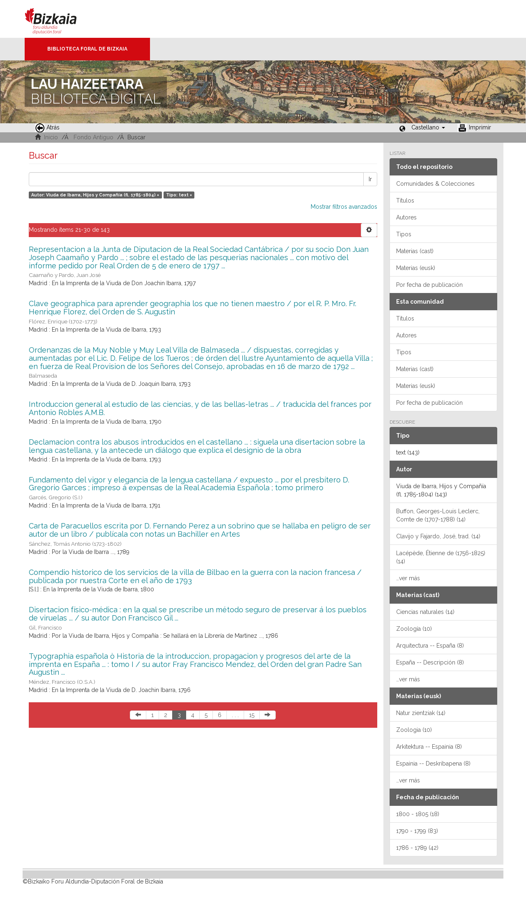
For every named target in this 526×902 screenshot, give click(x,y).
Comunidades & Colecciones (435, 183)
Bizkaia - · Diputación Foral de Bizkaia (59, 19)
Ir (370, 179)
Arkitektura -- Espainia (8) (429, 746)
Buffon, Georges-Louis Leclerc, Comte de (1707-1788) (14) (438, 515)
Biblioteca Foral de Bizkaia (87, 49)
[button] (428, 127)
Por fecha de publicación (429, 284)
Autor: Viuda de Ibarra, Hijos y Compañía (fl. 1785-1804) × (95, 194)
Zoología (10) (414, 628)
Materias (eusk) (415, 268)
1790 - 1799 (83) (417, 831)
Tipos (403, 234)
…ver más (408, 578)
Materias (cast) (415, 251)
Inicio (51, 137)
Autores (406, 217)
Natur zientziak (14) (420, 713)
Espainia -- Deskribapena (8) (433, 763)
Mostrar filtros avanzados (344, 206)
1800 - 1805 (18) (417, 814)
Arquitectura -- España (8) (430, 645)
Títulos (405, 200)
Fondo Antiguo (93, 137)
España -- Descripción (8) (430, 662)
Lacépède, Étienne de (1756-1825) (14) (440, 557)
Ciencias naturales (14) (425, 612)
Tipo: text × (179, 194)
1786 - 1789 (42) (417, 847)
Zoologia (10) (414, 730)
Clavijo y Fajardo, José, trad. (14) (438, 536)
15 (251, 715)
